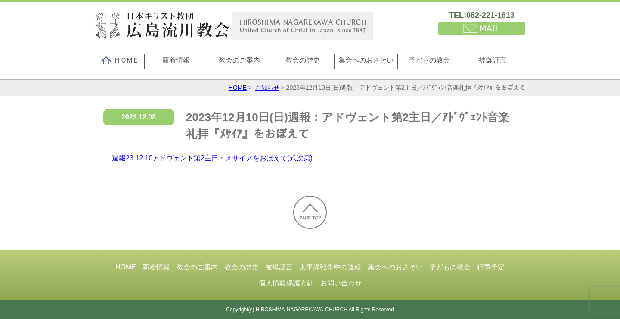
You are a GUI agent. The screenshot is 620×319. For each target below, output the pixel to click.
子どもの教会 (429, 60)
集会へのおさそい (366, 60)
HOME (238, 87)
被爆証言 (492, 60)
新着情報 (176, 60)
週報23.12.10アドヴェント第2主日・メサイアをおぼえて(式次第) (212, 158)
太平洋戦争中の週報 (330, 267)
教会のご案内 (239, 60)
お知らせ (267, 87)
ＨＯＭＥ (120, 60)
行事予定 (491, 267)
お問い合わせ (341, 283)
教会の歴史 (302, 60)
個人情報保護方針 (286, 283)
